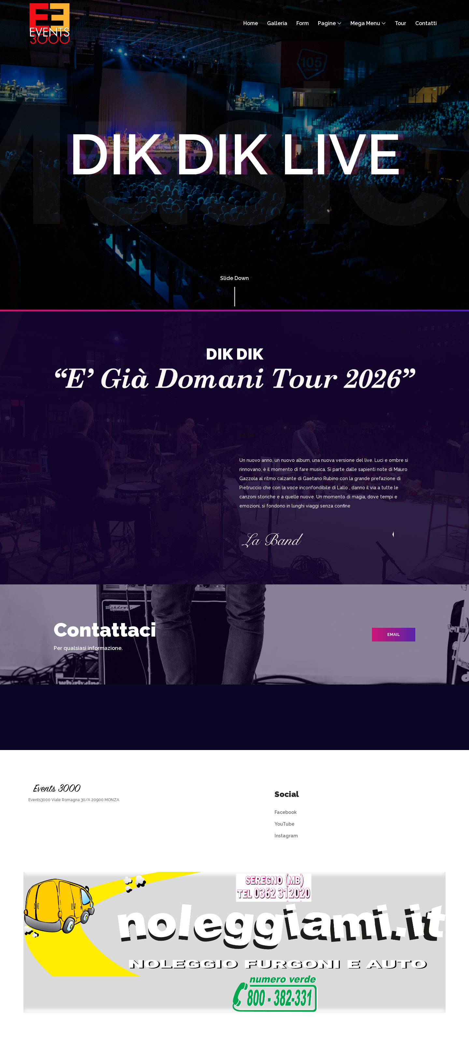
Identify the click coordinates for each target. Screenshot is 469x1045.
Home (250, 23)
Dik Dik (247, 435)
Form (302, 23)
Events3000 (39, 800)
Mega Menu (365, 23)
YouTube (284, 824)
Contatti (426, 23)
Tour (400, 23)
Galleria (277, 23)
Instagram (286, 835)
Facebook (286, 812)
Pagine (327, 23)
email (393, 634)
